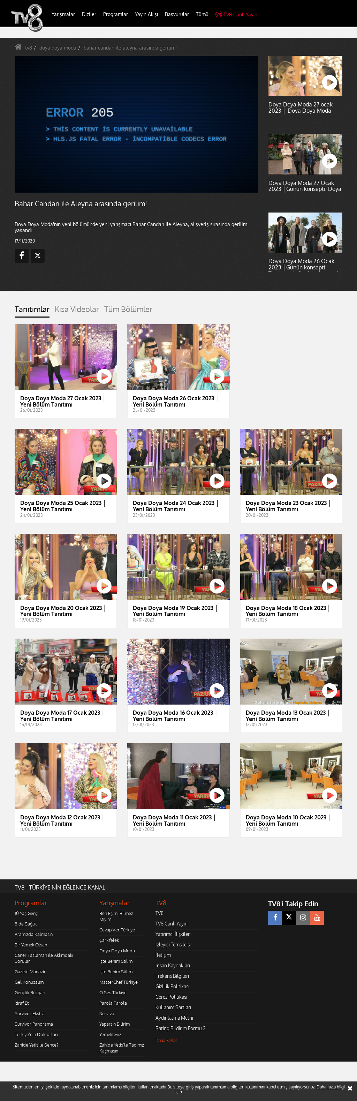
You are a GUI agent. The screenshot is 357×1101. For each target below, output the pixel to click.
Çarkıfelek (109, 940)
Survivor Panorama (34, 1024)
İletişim (163, 955)
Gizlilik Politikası (172, 986)
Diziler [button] (89, 14)
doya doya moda (57, 48)
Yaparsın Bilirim (114, 1024)
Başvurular (177, 14)
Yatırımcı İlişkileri (173, 934)
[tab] (32, 311)
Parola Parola (113, 1003)
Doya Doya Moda (117, 950)
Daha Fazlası (166, 1040)
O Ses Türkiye (113, 992)
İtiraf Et (22, 1003)
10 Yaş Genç (26, 913)
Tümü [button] (202, 14)
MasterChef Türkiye (118, 982)
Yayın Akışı (146, 14)
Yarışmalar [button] (63, 14)
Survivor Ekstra (30, 1013)
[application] (136, 124)
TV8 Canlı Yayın (236, 14)
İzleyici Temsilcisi (173, 944)
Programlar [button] (115, 14)
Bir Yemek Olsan (31, 944)
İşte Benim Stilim (115, 961)
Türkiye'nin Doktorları (36, 1034)
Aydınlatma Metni (174, 1018)
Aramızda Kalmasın (34, 934)
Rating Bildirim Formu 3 (180, 1028)
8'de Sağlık (26, 924)
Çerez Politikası (171, 997)
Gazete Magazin (30, 971)
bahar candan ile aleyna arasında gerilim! (130, 48)
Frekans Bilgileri (172, 976)
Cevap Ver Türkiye (117, 929)
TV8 (159, 913)
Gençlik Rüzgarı (30, 992)
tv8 (28, 48)
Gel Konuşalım (29, 982)
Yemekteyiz (110, 1034)
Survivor (107, 1013)
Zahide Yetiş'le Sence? (36, 1045)
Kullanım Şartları (173, 1007)
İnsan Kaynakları (172, 965)
